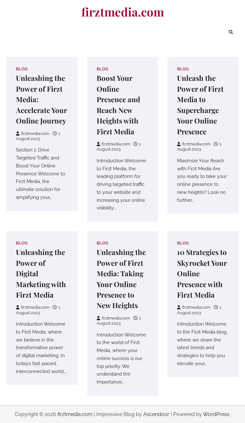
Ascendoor (156, 414)
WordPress (216, 414)
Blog (21, 69)
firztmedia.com (122, 12)
